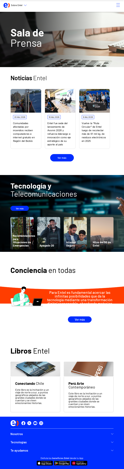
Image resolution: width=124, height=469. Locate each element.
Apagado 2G (47, 245)
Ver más (20, 208)
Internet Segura (71, 244)
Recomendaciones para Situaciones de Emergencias (24, 240)
